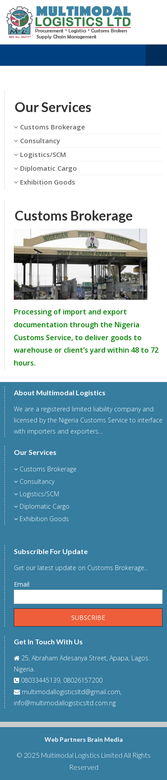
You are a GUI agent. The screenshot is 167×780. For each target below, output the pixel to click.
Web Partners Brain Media (84, 739)
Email (21, 584)
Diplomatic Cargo (45, 168)
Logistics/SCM (40, 154)
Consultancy (37, 140)
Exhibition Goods (44, 181)
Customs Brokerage (49, 126)
